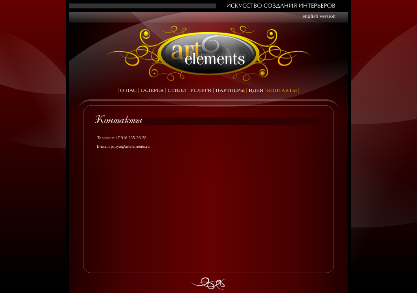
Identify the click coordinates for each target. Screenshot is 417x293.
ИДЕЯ (255, 90)
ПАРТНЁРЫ (230, 90)
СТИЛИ (177, 90)
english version (319, 16)
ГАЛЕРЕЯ (152, 90)
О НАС (128, 90)
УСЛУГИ (201, 90)
